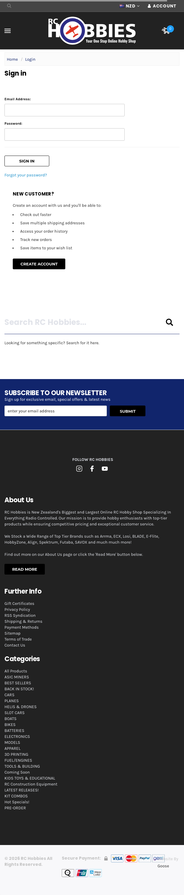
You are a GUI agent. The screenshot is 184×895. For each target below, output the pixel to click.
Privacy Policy (17, 609)
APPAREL (12, 748)
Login (30, 59)
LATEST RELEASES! (21, 790)
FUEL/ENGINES (18, 760)
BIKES (9, 724)
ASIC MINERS (16, 677)
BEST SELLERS (17, 683)
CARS (9, 694)
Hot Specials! (16, 802)
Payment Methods (21, 627)
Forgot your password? (25, 175)
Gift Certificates (19, 603)
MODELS (12, 742)
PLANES (11, 700)
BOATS (10, 718)
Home (12, 59)
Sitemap (12, 633)
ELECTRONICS (17, 736)
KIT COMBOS (16, 796)
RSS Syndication (20, 615)
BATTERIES (14, 730)
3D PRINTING (16, 754)
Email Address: (17, 99)
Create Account (39, 264)
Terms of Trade (18, 639)
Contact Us (14, 645)
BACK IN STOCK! (19, 688)
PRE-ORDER (15, 807)
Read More (24, 569)
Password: (13, 123)
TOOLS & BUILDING (22, 766)
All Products (15, 671)
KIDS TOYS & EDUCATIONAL (29, 778)
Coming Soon (17, 772)
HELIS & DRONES (20, 706)
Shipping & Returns (23, 621)
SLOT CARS (14, 712)
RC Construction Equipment (30, 784)
